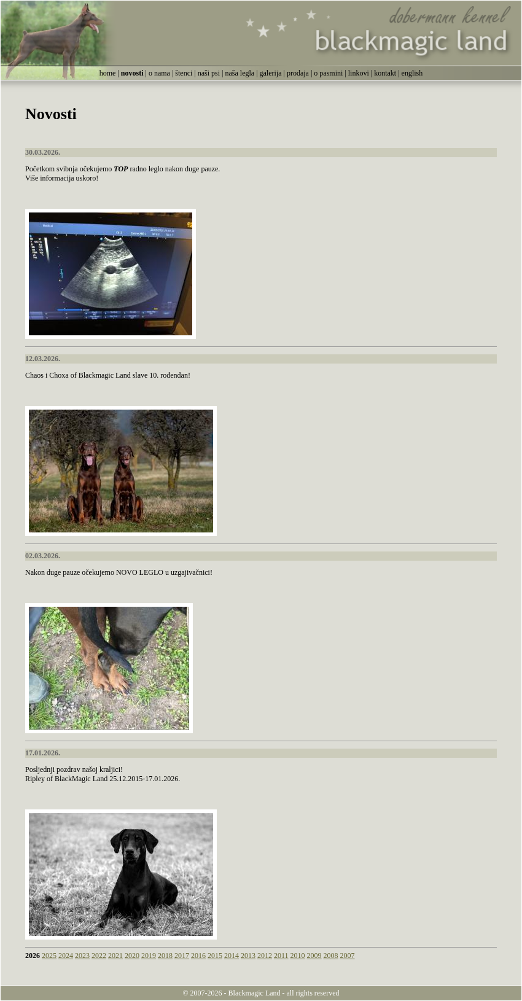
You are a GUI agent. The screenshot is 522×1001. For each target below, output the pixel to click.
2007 (347, 955)
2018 (165, 955)
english (412, 73)
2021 (115, 955)
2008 (331, 955)
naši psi (209, 73)
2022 (99, 955)
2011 (281, 955)
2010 (297, 955)
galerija (271, 73)
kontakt (385, 73)
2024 (65, 955)
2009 (314, 955)
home (107, 73)
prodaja (298, 73)
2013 (248, 955)
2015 (215, 955)
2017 (181, 955)
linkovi (358, 73)
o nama (159, 73)
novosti (132, 73)
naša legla (239, 73)
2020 (132, 955)
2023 (82, 955)
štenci (183, 73)
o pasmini (328, 73)
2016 (198, 955)
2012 (264, 955)
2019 (148, 955)
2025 (49, 955)
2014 (231, 955)
